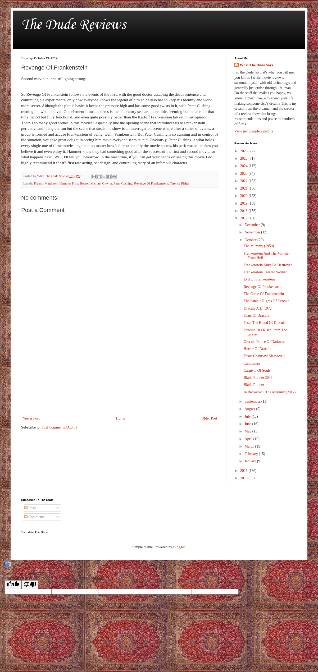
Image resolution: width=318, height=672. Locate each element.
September (252, 401)
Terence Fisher (179, 183)
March (249, 446)
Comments (34, 517)
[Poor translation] (29, 584)
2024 (244, 166)
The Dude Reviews (73, 25)
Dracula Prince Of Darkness (264, 342)
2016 (244, 471)
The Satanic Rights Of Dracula (266, 301)
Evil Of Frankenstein (259, 279)
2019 (244, 203)
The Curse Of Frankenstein (264, 294)
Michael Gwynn (101, 183)
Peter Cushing (123, 183)
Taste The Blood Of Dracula (264, 323)
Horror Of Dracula (257, 349)
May (248, 431)
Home (120, 418)
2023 (244, 174)
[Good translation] (12, 584)
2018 (244, 211)
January (250, 461)
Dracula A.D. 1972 (258, 308)
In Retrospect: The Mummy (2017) (270, 392)
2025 (244, 158)
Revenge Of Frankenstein (151, 183)
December (252, 225)
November (252, 232)
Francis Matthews (46, 183)
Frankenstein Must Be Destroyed (268, 265)
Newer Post (31, 418)
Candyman (252, 363)
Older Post (209, 418)
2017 (244, 218)
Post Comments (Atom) (59, 427)
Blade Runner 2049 (258, 378)
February (251, 454)
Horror (84, 183)
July (248, 416)
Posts (30, 508)
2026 (244, 151)
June (248, 424)
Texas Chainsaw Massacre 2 (264, 356)
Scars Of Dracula (256, 315)
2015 (244, 478)
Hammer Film (68, 183)
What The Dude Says (256, 65)
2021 (244, 188)
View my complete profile (253, 131)
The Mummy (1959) (259, 246)
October (250, 240)
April (248, 439)
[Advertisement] (120, 371)
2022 (244, 181)
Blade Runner (254, 385)
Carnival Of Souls (257, 370)
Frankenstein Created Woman (266, 272)
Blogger (179, 547)
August (250, 409)
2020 (244, 196)
